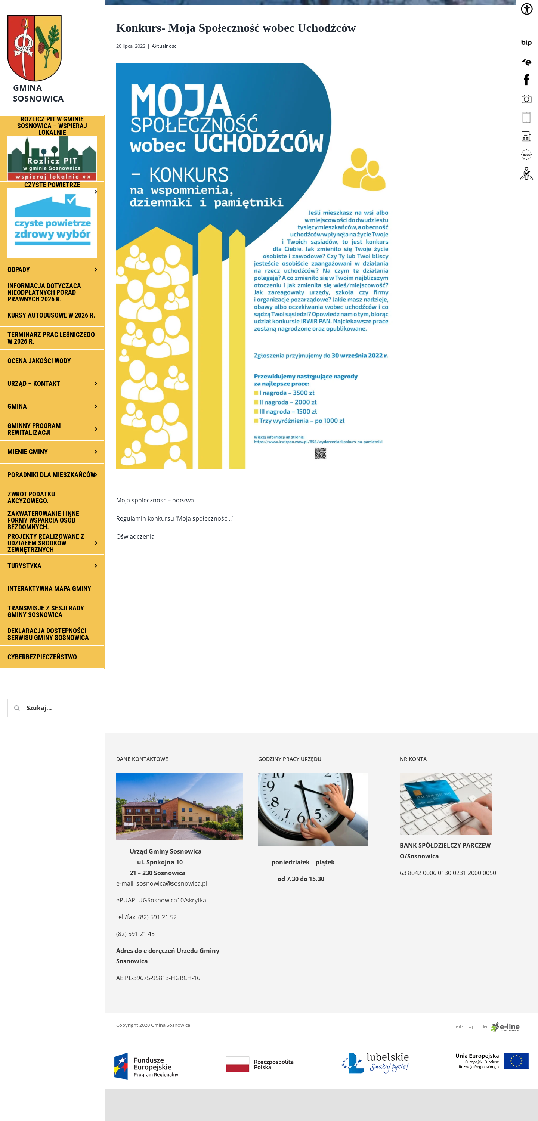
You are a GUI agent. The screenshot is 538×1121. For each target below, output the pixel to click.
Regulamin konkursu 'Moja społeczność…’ (174, 518)
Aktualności (164, 46)
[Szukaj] (16, 708)
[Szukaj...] (52, 708)
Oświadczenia (135, 536)
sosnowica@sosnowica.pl (171, 883)
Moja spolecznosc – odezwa (155, 500)
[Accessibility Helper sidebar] (527, 9)
